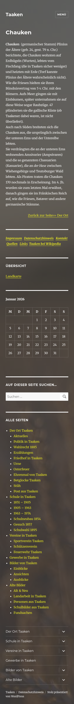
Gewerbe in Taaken (24, 557)
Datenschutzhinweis (39, 238)
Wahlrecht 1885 (25, 447)
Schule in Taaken (23, 497)
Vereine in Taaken (23, 535)
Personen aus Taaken (30, 602)
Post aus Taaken (26, 491)
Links (24, 244)
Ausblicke (21, 580)
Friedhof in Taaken (28, 458)
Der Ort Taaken (21, 430)
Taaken (14, 14)
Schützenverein (25, 546)
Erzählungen (23, 453)
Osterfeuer (22, 469)
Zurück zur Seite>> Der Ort (48, 215)
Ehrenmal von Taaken (30, 475)
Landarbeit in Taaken (30, 596)
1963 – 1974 (22, 513)
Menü (61, 14)
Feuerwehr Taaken (28, 552)
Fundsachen (23, 613)
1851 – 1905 (22, 502)
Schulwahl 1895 (25, 530)
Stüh (17, 486)
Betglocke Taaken (27, 480)
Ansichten (21, 574)
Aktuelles (21, 436)
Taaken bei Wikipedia (45, 244)
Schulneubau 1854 (27, 519)
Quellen (12, 244)
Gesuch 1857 (23, 524)
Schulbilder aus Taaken (31, 607)
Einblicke (21, 568)
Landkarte (13, 276)
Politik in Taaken (26, 442)
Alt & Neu (21, 591)
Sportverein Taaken (28, 541)
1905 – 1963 (22, 508)
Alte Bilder (17, 585)
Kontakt (61, 238)
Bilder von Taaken (23, 563)
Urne (17, 464)
